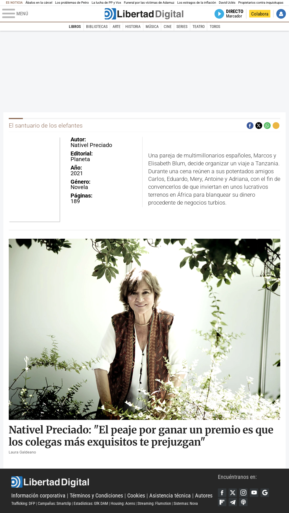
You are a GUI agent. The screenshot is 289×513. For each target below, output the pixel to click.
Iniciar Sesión (281, 14)
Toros (215, 26)
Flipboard (222, 502)
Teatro (198, 26)
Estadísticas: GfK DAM (91, 503)
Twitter (233, 492)
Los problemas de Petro (72, 3)
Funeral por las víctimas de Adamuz (149, 3)
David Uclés (227, 3)
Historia (133, 26)
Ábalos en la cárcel (38, 3)
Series (181, 26)
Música (152, 26)
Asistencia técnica (170, 495)
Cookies (136, 495)
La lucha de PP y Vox (106, 3)
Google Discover (264, 492)
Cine (168, 26)
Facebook (222, 492)
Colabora (259, 14)
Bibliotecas (97, 26)
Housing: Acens (123, 503)
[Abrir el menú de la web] (53, 14)
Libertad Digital (114, 482)
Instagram (243, 492)
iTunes (243, 502)
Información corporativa (38, 495)
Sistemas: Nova (186, 503)
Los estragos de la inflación (196, 3)
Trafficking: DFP (23, 503)
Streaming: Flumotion (154, 503)
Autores (204, 495)
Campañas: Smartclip (54, 503)
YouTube (254, 492)
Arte (117, 26)
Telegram (233, 502)
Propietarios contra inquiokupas (260, 3)
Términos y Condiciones (96, 495)
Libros (75, 26)
